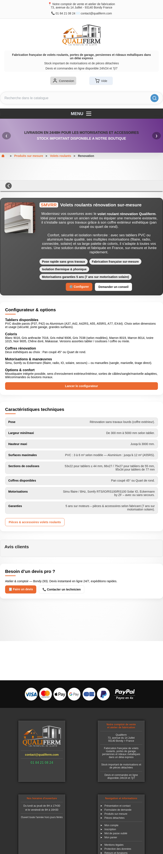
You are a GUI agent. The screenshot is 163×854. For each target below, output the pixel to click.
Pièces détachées (114, 817)
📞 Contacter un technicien (61, 589)
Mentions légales (114, 844)
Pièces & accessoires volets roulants (35, 522)
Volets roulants (60, 156)
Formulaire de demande (117, 809)
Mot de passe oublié (115, 833)
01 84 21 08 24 (65, 13)
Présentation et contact (117, 805)
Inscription (110, 829)
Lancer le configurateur (81, 386)
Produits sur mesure (28, 156)
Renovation (86, 156)
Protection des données (117, 848)
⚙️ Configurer (79, 286)
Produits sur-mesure (115, 813)
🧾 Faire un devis (20, 589)
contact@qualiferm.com (96, 13)
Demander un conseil (113, 287)
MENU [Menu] (81, 113)
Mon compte (111, 825)
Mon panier (110, 837)
